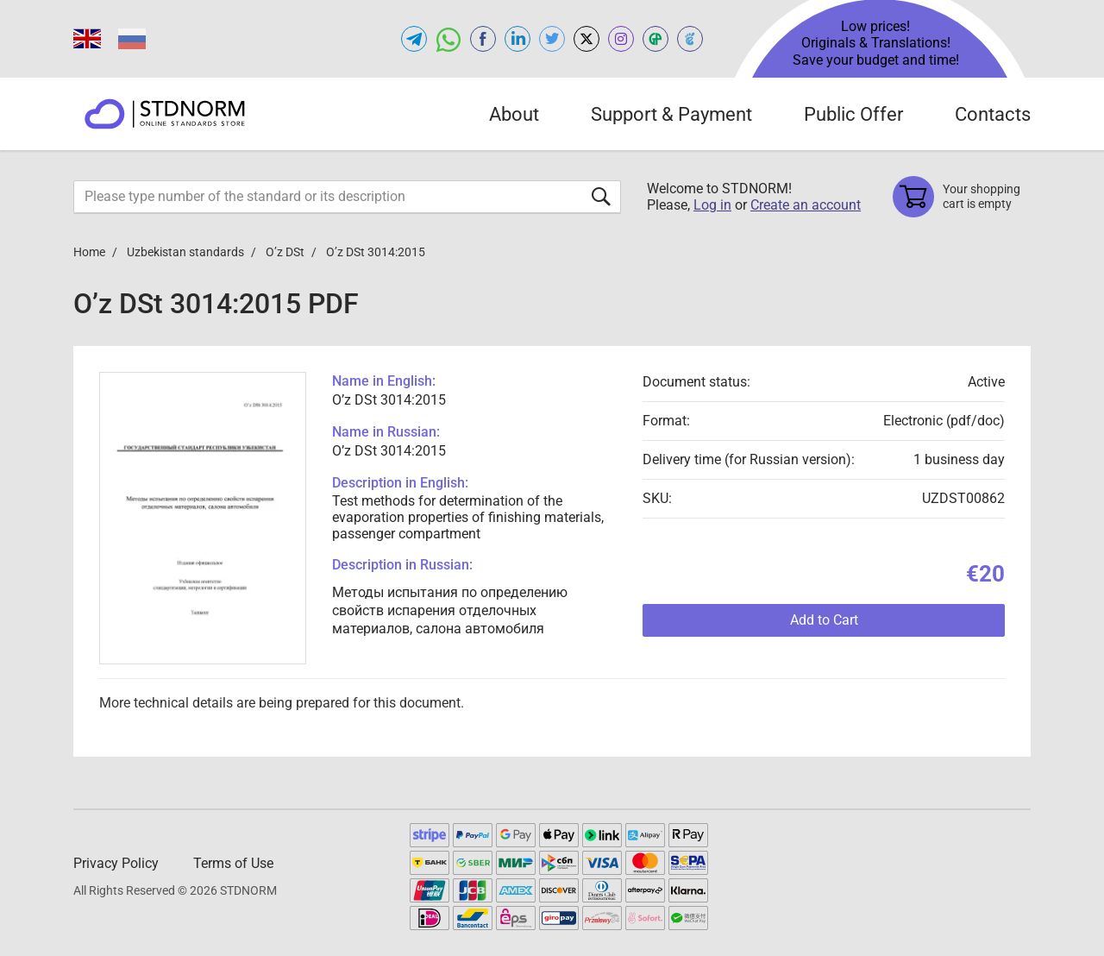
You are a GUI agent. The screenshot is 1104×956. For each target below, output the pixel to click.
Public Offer (853, 114)
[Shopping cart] (962, 196)
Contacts (993, 114)
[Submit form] (601, 196)
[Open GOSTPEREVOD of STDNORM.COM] (655, 39)
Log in (712, 205)
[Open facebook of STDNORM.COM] (483, 39)
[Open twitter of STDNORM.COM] (552, 39)
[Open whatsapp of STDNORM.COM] (448, 39)
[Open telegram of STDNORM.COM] (414, 39)
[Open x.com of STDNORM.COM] (586, 39)
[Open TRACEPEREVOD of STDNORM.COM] (690, 39)
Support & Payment (671, 114)
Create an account (805, 205)
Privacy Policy (116, 863)
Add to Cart (824, 620)
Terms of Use (233, 863)
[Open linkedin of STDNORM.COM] (517, 39)
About (514, 114)
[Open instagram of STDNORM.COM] (621, 39)
